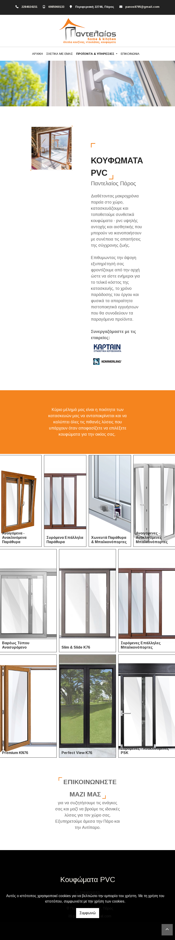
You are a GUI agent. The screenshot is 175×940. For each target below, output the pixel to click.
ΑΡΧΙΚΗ (37, 53)
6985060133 (56, 6)
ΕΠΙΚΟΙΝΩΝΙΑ (130, 53)
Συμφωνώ (88, 913)
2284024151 (29, 6)
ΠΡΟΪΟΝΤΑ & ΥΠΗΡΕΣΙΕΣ (95, 53)
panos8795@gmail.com (142, 6)
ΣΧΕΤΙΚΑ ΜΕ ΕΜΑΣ (59, 53)
